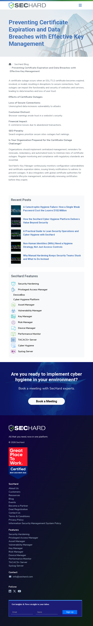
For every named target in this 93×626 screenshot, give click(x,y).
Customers (14, 491)
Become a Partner (18, 505)
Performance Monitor (29, 334)
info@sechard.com (21, 576)
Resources (14, 495)
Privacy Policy (16, 519)
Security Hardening (28, 283)
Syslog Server (25, 351)
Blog (11, 498)
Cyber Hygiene (26, 345)
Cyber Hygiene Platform (26, 299)
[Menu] (80, 5)
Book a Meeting (46, 401)
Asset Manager (26, 304)
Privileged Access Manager (33, 289)
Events (12, 502)
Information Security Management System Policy (35, 523)
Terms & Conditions (19, 516)
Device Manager (26, 328)
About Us (14, 488)
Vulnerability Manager (30, 310)
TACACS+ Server (27, 339)
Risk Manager (25, 322)
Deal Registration (18, 509)
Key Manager (25, 316)
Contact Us (14, 512)
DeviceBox (19, 294)
